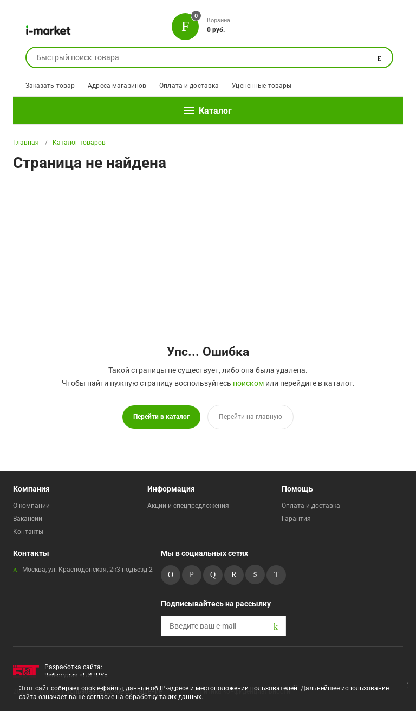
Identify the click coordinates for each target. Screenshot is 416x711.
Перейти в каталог (161, 417)
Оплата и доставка (189, 85)
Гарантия (296, 518)
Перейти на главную (250, 417)
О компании (31, 505)
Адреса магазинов (117, 85)
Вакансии (27, 518)
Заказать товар (50, 85)
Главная (26, 142)
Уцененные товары (261, 85)
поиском (248, 383)
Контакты (28, 531)
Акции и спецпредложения (188, 505)
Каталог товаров (79, 142)
